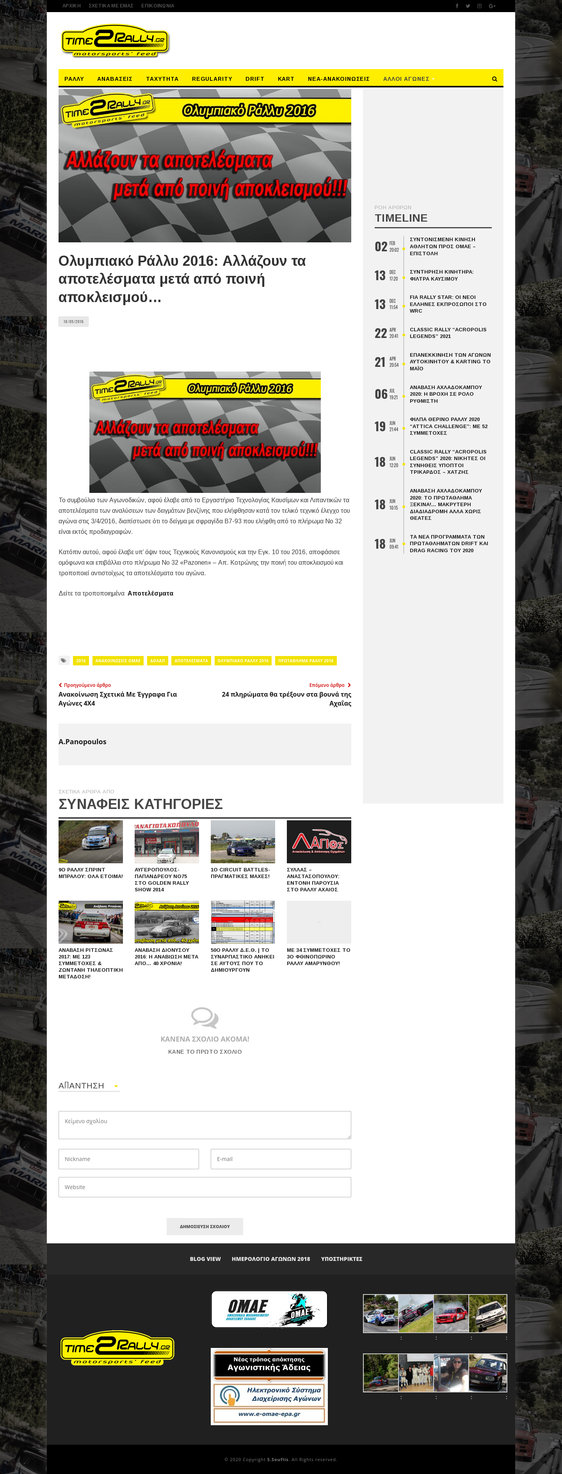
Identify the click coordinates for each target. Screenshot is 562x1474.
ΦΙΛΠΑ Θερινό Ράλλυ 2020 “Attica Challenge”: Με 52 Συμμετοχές (448, 426)
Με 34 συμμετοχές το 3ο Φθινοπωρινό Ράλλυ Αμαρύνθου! (318, 956)
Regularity (212, 79)
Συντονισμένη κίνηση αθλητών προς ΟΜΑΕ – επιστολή (443, 246)
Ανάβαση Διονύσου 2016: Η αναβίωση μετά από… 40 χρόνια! (166, 956)
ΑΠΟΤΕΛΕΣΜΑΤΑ (191, 660)
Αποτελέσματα (150, 593)
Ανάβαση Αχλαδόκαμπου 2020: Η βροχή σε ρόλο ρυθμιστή (446, 394)
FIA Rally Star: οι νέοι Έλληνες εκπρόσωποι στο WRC (448, 304)
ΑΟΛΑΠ (157, 660)
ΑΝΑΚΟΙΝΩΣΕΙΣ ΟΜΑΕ (118, 660)
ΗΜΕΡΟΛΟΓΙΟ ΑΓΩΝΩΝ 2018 (271, 1258)
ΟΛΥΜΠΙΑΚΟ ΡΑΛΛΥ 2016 (243, 660)
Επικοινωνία (157, 6)
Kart (286, 79)
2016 (80, 660)
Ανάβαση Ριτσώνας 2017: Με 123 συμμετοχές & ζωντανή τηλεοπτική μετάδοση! (91, 963)
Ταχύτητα (162, 79)
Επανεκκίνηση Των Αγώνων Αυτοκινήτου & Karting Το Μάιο (450, 362)
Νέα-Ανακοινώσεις (339, 79)
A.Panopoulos (83, 741)
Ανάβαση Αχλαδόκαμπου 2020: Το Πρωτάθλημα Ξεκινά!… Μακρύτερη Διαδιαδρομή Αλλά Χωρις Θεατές (446, 504)
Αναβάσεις (115, 79)
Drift (255, 79)
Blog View (205, 1258)
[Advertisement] (353, 39)
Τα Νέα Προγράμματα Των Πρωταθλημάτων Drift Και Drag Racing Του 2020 (449, 543)
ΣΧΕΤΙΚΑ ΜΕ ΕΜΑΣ (111, 6)
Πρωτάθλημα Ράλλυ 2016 (306, 660)
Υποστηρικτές (342, 1258)
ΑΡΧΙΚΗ (71, 6)
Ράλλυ (74, 79)
